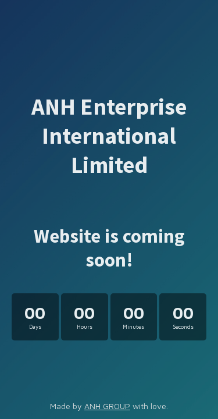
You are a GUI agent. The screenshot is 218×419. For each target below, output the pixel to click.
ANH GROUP (107, 406)
